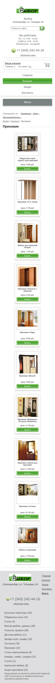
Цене (36, 113)
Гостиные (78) (12, 643)
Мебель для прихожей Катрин (27, 246)
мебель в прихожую (27, 550)
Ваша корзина (12, 63)
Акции (27, 87)
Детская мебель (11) (15, 635)
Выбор (6, 121)
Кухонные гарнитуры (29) (18, 613)
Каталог (27, 81)
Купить (27, 169)
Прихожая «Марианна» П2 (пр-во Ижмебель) (27, 420)
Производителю (12, 117)
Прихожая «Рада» (27, 332)
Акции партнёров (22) (16, 670)
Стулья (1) (10, 661)
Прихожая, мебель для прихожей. (28, 464)
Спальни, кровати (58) (16, 630)
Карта (45, 593)
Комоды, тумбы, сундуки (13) (20, 656)
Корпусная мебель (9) (16, 665)
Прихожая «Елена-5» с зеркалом (27, 290)
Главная (27, 75)
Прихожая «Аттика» (27, 506)
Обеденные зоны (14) (16, 617)
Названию (27, 113)
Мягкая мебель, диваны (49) (19, 626)
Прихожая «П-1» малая (27, 202)
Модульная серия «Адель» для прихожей (27, 159)
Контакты (27, 92)
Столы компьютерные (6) (18, 652)
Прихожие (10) (12, 648)
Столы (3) (9, 621)
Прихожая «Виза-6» (27, 376)
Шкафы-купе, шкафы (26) (18, 639)
